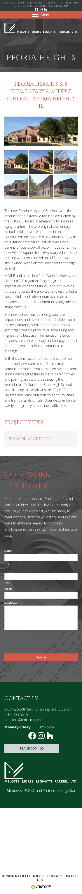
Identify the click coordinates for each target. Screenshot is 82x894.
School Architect (30, 439)
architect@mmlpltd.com (51, 5)
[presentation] (37, 640)
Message (10, 602)
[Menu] (41, 15)
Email (8, 589)
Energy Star (66, 790)
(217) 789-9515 (23, 5)
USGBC (29, 790)
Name (8, 551)
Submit (41, 657)
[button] (36, 9)
